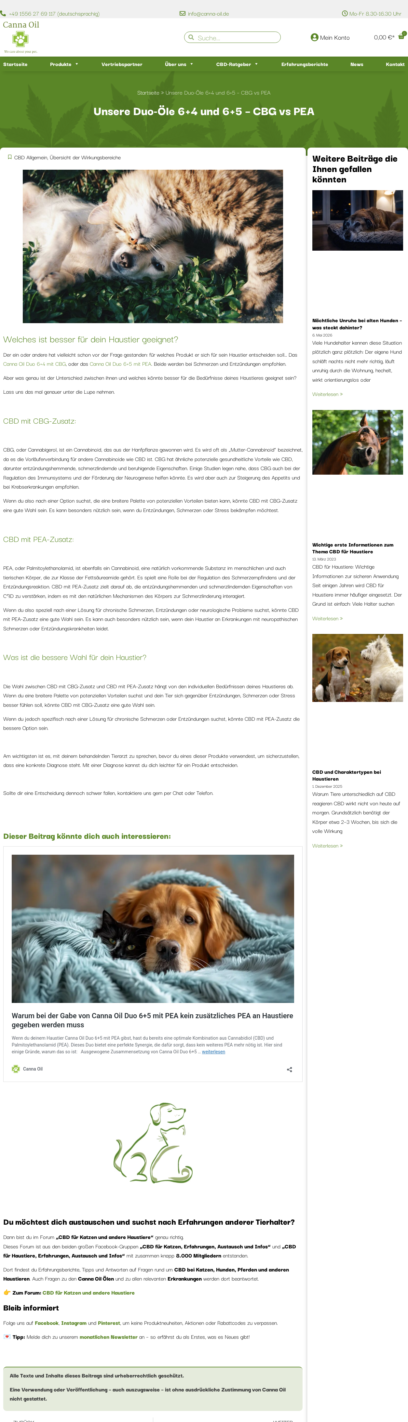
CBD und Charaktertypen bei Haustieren (346, 775)
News (356, 64)
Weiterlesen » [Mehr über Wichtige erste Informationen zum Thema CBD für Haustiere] (327, 618)
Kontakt (395, 64)
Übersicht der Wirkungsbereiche (85, 157)
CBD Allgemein (30, 157)
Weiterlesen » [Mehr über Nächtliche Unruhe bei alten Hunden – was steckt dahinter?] (327, 393)
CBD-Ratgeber (237, 64)
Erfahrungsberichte (304, 64)
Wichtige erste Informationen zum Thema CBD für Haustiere (352, 547)
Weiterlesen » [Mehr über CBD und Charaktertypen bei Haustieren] (327, 845)
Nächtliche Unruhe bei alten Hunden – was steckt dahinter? (357, 323)
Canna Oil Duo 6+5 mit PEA (120, 363)
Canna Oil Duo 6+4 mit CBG (34, 363)
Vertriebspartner (122, 64)
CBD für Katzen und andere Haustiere (88, 1292)
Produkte (64, 64)
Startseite (15, 64)
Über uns (179, 64)
